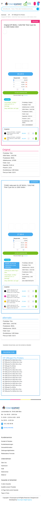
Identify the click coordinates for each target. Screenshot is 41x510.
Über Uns (4, 466)
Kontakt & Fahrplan (7, 445)
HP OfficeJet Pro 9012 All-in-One (13, 368)
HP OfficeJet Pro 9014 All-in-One (13, 374)
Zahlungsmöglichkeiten (8, 454)
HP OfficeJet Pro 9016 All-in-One (13, 381)
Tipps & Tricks (5, 497)
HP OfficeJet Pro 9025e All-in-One (13, 395)
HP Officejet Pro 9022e (10, 391)
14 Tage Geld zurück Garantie (10, 494)
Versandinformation (7, 451)
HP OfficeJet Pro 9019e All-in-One (13, 385)
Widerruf (4, 479)
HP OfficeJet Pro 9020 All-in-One (13, 387)
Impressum (4, 469)
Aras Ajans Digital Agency (26, 504)
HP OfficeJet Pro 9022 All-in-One (13, 389)
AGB (2, 472)
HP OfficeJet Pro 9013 (9, 372)
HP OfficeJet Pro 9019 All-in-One (13, 383)
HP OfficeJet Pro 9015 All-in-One (13, 377)
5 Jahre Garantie (6, 488)
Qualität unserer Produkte (9, 491)
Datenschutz (5, 476)
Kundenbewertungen (7, 448)
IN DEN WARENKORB (20, 92)
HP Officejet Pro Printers (14, 362)
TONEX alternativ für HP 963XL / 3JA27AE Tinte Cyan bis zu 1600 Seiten (19, 186)
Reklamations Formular (8, 457)
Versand (26, 95)
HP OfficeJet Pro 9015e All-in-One (13, 379)
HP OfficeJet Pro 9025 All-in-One (13, 393)
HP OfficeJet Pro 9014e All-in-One (13, 376)
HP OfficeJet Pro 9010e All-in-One (13, 366)
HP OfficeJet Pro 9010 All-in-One (13, 364)
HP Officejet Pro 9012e (10, 370)
